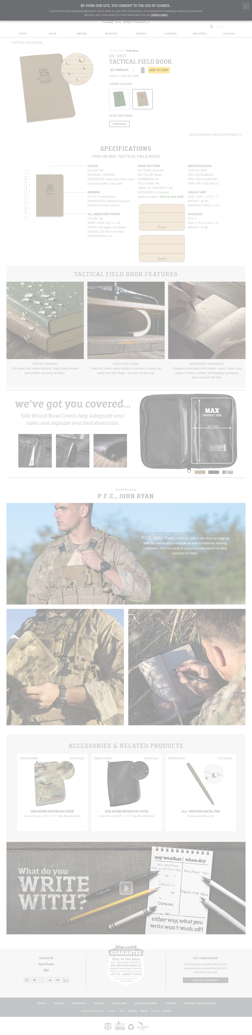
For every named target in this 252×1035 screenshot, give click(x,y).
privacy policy (159, 15)
